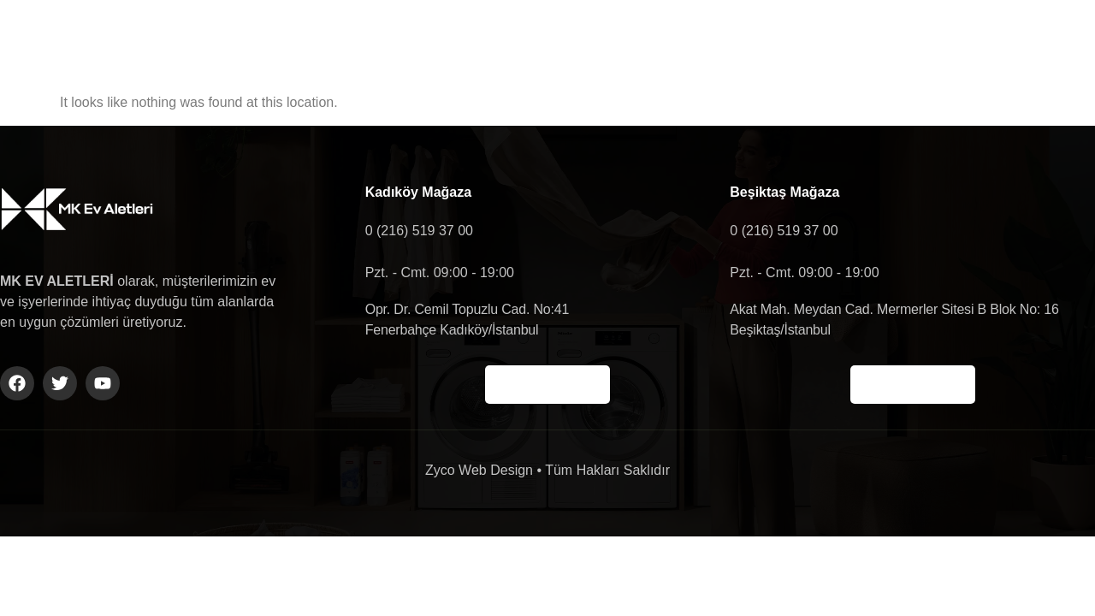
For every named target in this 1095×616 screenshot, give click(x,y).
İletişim (767, 40)
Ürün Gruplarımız (631, 40)
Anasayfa (351, 40)
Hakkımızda (478, 40)
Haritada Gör (547, 384)
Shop (868, 40)
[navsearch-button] (1007, 40)
